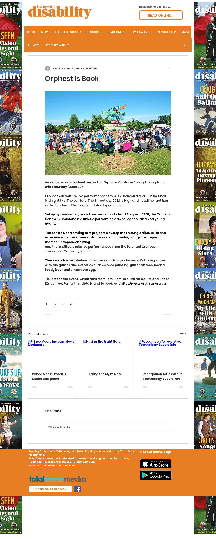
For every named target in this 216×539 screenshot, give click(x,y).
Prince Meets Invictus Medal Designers (49, 376)
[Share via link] (71, 304)
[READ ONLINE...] (161, 15)
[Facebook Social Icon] (77, 489)
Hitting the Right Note (105, 374)
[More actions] (169, 68)
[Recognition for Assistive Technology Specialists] (163, 354)
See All (184, 333)
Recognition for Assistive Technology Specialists (163, 376)
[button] (183, 45)
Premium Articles (58, 45)
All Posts (33, 45)
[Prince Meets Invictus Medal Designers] (52, 354)
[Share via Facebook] (46, 304)
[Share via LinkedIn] (63, 304)
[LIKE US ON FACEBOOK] (50, 489)
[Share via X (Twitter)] (54, 304)
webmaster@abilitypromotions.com (52, 465)
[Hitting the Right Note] (108, 354)
